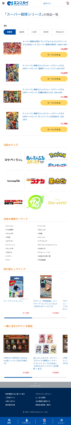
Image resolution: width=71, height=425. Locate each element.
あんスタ (42, 229)
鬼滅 (40, 233)
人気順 (34, 32)
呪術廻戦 (42, 260)
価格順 (21, 32)
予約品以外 (60, 32)
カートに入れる (54, 54)
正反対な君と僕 (44, 256)
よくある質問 (40, 397)
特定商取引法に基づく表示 (15, 394)
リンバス (42, 226)
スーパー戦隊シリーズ (24, 14)
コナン (9, 256)
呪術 (8, 237)
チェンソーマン (44, 252)
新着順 (9, 32)
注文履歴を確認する (43, 401)
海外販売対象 (10, 405)
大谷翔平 (10, 229)
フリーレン (11, 245)
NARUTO (42, 248)
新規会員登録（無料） (44, 405)
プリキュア (43, 241)
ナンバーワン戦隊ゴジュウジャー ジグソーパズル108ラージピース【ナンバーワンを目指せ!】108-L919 (43, 116)
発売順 (46, 32)
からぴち (10, 233)
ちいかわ (10, 248)
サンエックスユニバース (48, 245)
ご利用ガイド (10, 397)
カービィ (42, 237)
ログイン (47, 3)
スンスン (10, 226)
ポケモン (10, 241)
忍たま (9, 252)
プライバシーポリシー (44, 394)
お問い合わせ (10, 401)
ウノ (8, 260)
